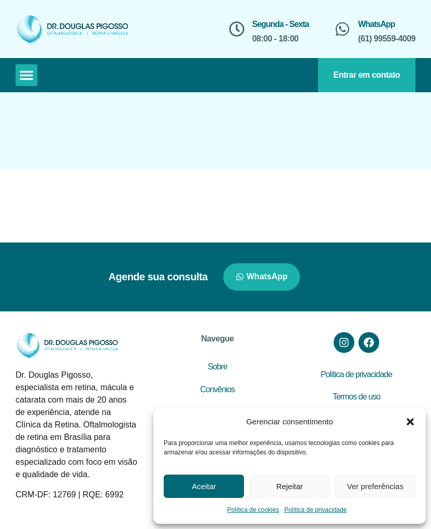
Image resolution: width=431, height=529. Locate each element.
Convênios (217, 389)
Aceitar (204, 486)
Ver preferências (375, 486)
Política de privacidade (315, 509)
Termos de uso (356, 396)
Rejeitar (289, 486)
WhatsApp (376, 24)
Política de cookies (253, 509)
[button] (410, 422)
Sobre (217, 366)
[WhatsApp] (342, 29)
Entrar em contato (367, 74)
